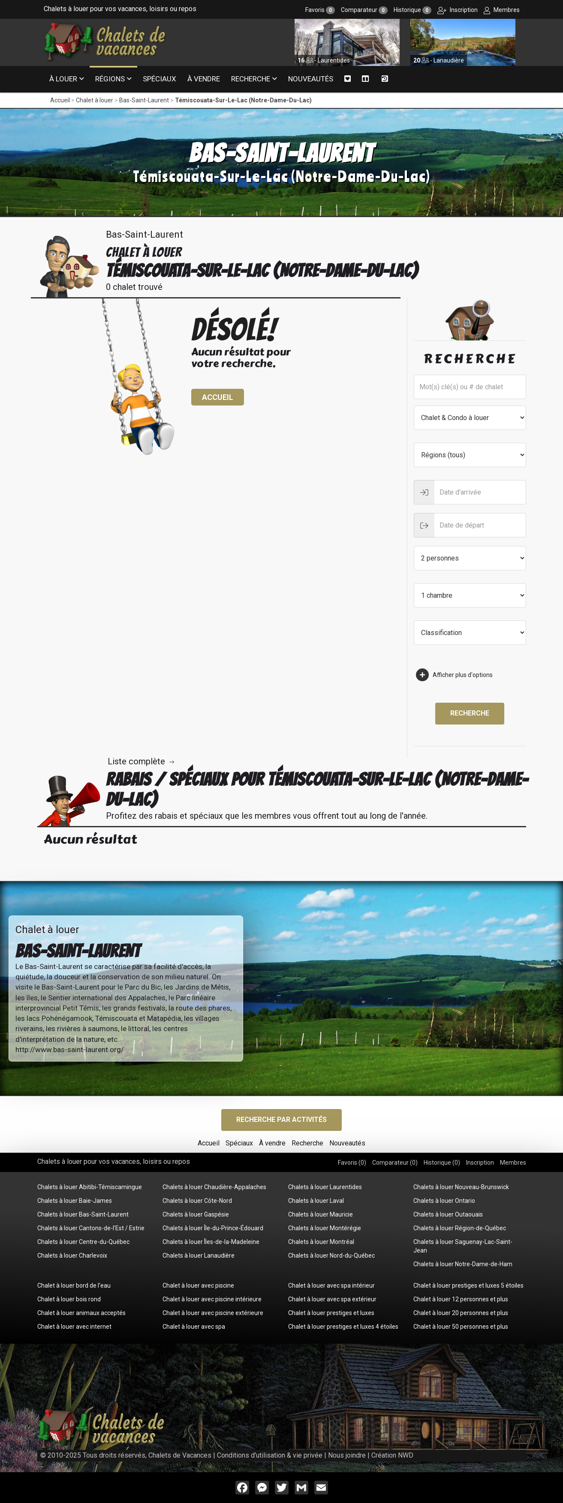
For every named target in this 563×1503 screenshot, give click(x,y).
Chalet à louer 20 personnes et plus (460, 1312)
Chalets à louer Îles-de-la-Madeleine (211, 1241)
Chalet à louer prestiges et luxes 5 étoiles (468, 1285)
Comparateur (364, 9)
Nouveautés (310, 79)
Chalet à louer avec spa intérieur (331, 1285)
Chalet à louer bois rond (69, 1299)
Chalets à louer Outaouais (448, 1214)
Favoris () (352, 1162)
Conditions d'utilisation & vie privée (269, 1455)
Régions (110, 79)
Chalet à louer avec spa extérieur (332, 1299)
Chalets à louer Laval (316, 1200)
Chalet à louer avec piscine (198, 1285)
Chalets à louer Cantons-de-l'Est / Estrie (91, 1228)
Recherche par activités (281, 1119)
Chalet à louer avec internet (74, 1326)
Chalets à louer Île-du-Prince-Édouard (213, 1228)
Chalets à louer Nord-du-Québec (331, 1255)
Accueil (60, 100)
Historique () (442, 1162)
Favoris (320, 9)
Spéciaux (159, 79)
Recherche (250, 79)
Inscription (457, 9)
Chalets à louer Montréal (321, 1241)
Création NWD (392, 1455)
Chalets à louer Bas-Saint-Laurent (83, 1214)
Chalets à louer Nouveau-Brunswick (461, 1187)
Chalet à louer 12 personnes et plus (460, 1299)
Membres (502, 9)
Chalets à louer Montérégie (324, 1228)
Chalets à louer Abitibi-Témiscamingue (89, 1187)
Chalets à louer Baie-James (74, 1200)
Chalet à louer (94, 100)
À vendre (203, 79)
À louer (63, 79)
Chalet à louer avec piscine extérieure (213, 1312)
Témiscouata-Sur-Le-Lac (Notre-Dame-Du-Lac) (243, 100)
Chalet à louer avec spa (194, 1326)
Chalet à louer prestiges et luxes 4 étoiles (343, 1326)
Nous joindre (347, 1455)
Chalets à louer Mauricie (320, 1214)
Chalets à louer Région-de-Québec (459, 1228)
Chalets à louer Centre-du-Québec (83, 1241)
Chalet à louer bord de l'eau (74, 1285)
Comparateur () (395, 1162)
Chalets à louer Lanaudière (199, 1255)
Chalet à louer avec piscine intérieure (212, 1299)
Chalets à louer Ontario (444, 1200)
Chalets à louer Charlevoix (72, 1255)
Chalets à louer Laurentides (325, 1187)
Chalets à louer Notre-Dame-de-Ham (462, 1264)
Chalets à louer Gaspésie (196, 1214)
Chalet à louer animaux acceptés (81, 1312)
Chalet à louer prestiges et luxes (331, 1312)
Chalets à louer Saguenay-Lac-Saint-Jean (462, 1246)
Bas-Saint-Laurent (144, 100)
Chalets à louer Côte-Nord (197, 1200)
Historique (412, 9)
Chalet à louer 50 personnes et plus (460, 1326)
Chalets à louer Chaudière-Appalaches (214, 1187)
